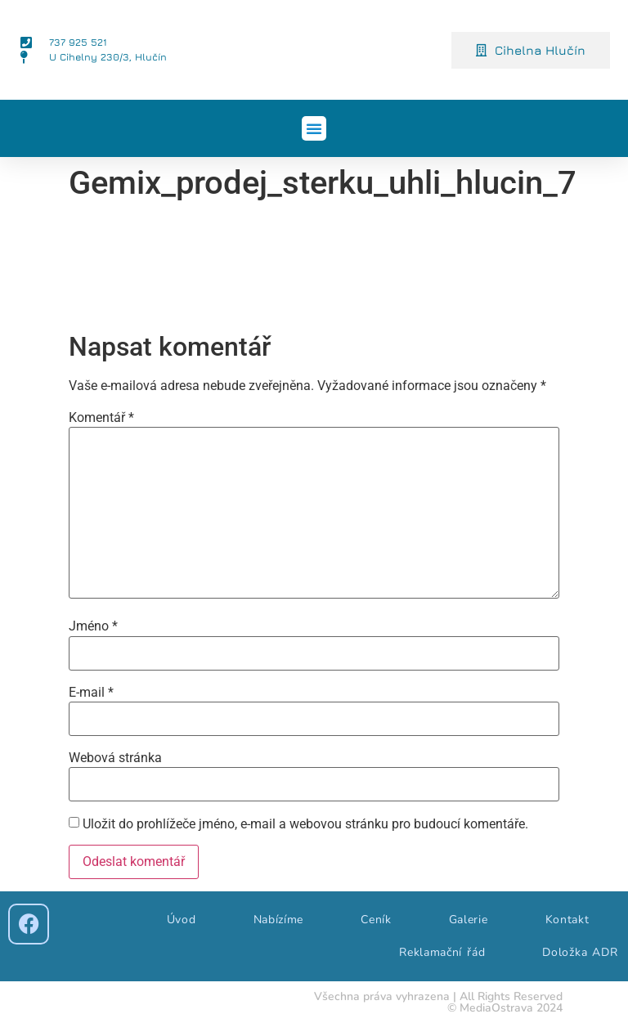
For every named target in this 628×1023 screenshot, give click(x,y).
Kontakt (567, 919)
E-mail (91, 692)
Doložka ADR (579, 952)
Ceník (376, 919)
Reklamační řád (442, 952)
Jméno (93, 626)
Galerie (468, 919)
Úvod (181, 919)
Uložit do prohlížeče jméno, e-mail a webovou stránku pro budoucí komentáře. (305, 824)
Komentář (101, 417)
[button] (314, 128)
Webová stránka (115, 758)
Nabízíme (278, 919)
